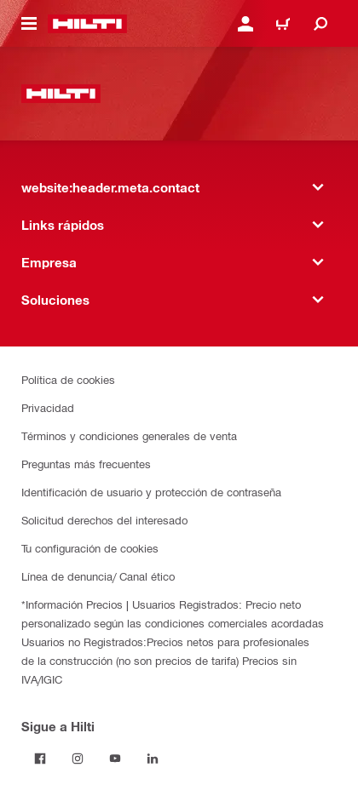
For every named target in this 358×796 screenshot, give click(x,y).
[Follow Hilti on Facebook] (40, 758)
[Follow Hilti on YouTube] (115, 758)
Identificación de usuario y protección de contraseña (151, 491)
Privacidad (47, 407)
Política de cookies (68, 379)
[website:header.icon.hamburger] (29, 24)
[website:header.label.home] (87, 23)
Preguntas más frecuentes (86, 463)
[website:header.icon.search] (320, 24)
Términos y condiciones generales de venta (129, 435)
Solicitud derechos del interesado (104, 519)
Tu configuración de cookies (90, 547)
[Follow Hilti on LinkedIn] (152, 758)
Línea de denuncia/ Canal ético (98, 576)
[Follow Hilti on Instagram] (77, 758)
